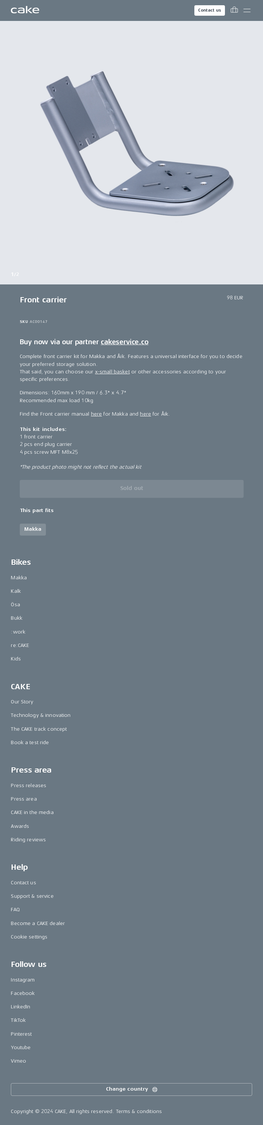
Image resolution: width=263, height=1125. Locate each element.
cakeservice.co (124, 342)
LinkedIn (20, 1007)
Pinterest (21, 1034)
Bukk (16, 618)
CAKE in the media (32, 812)
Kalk (16, 591)
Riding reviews (28, 839)
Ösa (15, 604)
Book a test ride (30, 742)
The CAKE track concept (39, 729)
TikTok (18, 1020)
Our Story (22, 702)
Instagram (23, 980)
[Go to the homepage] (25, 10)
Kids (16, 659)
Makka (19, 577)
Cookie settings (29, 937)
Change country (132, 1089)
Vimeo (18, 1061)
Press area (24, 799)
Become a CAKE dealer (38, 923)
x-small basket (112, 372)
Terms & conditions (139, 1111)
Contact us (209, 10)
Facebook (23, 993)
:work (18, 632)
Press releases (28, 785)
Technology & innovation (41, 715)
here (96, 414)
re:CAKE (20, 645)
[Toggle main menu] (247, 10)
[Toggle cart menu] (234, 10)
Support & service (32, 896)
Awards (20, 826)
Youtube (21, 1047)
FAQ (15, 909)
